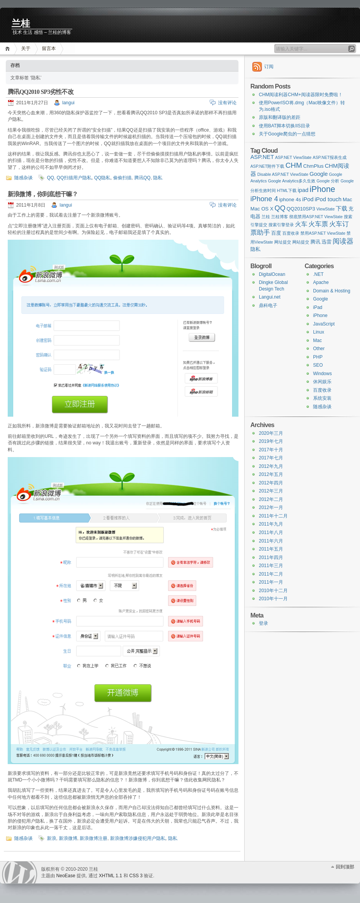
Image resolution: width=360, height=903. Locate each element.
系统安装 (322, 398)
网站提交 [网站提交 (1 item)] (300, 242)
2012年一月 (271, 507)
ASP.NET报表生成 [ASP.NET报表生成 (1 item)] (330, 157)
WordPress (19, 872)
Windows (322, 373)
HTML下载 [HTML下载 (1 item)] (287, 190)
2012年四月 (271, 483)
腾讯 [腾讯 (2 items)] (315, 242)
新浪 (51, 838)
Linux (318, 332)
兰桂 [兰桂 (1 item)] (266, 216)
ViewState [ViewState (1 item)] (325, 209)
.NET (318, 274)
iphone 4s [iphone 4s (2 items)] (290, 199)
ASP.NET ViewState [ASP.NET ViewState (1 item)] (293, 157)
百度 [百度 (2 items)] (276, 233)
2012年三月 (271, 491)
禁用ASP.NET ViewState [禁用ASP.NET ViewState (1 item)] (322, 233)
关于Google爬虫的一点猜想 (287, 134)
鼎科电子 (268, 305)
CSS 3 (136, 875)
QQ (50, 177)
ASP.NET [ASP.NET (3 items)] (262, 157)
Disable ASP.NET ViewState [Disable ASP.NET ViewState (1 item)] (282, 174)
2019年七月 (271, 441)
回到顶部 (345, 867)
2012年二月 (271, 499)
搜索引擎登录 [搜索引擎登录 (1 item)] (281, 224)
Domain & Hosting (331, 291)
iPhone (320, 315)
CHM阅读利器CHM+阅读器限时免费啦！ (301, 94)
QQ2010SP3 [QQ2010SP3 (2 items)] (301, 209)
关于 (25, 48)
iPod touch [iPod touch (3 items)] (328, 199)
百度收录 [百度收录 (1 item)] (290, 233)
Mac (317, 340)
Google (320, 299)
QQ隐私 (102, 177)
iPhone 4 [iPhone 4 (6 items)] (264, 199)
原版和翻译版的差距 (279, 117)
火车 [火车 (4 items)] (301, 223)
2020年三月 (271, 433)
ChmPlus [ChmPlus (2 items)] (313, 166)
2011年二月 (271, 574)
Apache (321, 282)
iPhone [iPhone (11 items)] (322, 189)
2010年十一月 (273, 598)
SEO (318, 365)
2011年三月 (271, 565)
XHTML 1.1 (110, 875)
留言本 (49, 48)
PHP (318, 357)
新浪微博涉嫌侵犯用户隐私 (137, 838)
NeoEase (65, 875)
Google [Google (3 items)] (319, 174)
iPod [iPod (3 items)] (308, 199)
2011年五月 (271, 549)
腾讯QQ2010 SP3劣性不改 (40, 91)
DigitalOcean (272, 274)
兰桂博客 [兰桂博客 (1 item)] (279, 216)
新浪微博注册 (93, 838)
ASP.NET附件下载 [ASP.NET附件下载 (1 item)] (267, 166)
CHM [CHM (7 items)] (293, 165)
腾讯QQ (142, 177)
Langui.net (269, 297)
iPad (317, 307)
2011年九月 (271, 524)
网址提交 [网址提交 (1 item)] (282, 242)
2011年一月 (271, 582)
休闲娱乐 (322, 381)
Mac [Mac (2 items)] (347, 199)
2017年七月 (271, 458)
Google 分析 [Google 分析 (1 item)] (328, 181)
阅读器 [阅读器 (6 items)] (343, 241)
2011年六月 (271, 541)
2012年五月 (271, 474)
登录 (263, 623)
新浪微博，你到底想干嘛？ (43, 194)
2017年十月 (271, 449)
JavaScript (324, 324)
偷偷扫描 (122, 177)
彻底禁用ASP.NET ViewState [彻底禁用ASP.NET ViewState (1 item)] (316, 216)
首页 (8, 49)
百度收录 (322, 390)
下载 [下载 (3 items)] (341, 208)
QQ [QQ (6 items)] (280, 208)
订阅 (268, 66)
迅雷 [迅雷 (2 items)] (327, 242)
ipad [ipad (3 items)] (303, 190)
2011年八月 (271, 532)
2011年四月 (271, 557)
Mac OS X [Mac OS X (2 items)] (261, 209)
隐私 (157, 177)
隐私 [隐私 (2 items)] (255, 249)
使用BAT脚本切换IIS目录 (284, 126)
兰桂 (21, 23)
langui (68, 102)
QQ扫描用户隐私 (74, 177)
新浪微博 (68, 838)
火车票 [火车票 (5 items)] (318, 224)
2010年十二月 (273, 590)
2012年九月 (271, 466)
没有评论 (227, 102)
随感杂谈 (23, 177)
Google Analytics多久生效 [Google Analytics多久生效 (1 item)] (291, 181)
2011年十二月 (273, 516)
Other (319, 348)
